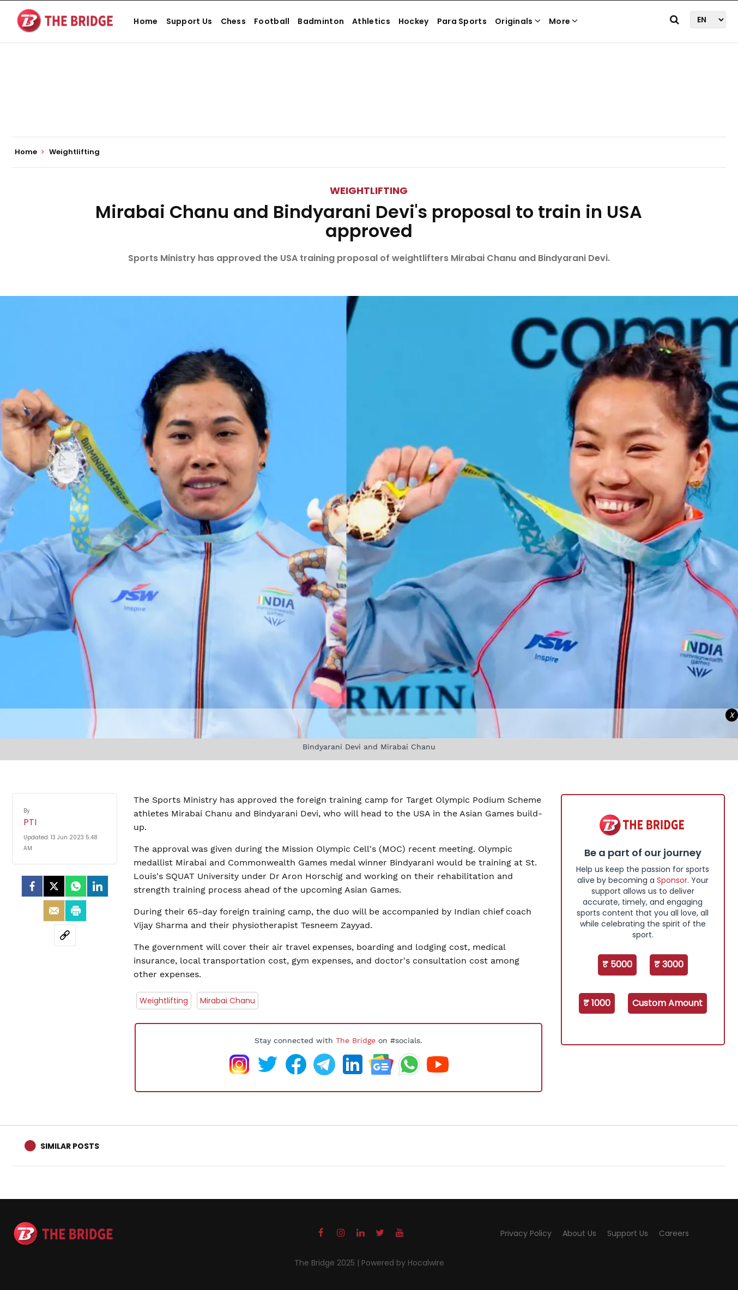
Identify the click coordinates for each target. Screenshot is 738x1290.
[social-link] (65, 935)
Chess (233, 21)
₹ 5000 (617, 964)
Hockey (413, 21)
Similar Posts (69, 1146)
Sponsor (672, 880)
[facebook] (32, 886)
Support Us (189, 21)
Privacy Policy (526, 1233)
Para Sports (462, 21)
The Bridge (356, 1040)
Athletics (371, 21)
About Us (579, 1233)
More (563, 21)
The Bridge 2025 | (327, 1262)
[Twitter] (54, 886)
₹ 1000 (596, 1003)
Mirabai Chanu (227, 1000)
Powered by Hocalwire (402, 1262)
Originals (518, 21)
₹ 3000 (668, 964)
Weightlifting (369, 190)
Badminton (321, 21)
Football (271, 21)
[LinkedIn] (97, 886)
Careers (674, 1233)
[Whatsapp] (76, 886)
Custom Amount (667, 1003)
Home (146, 21)
